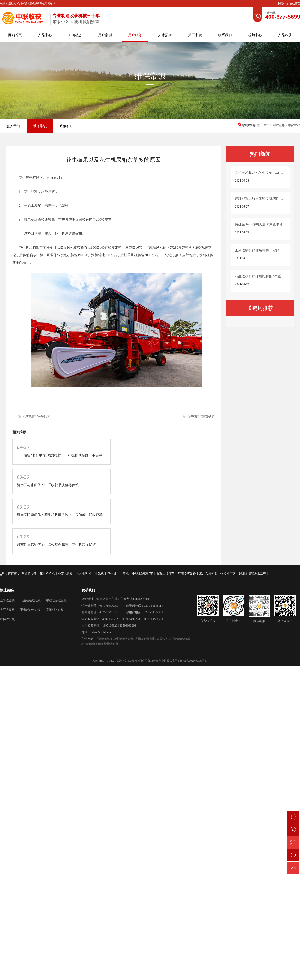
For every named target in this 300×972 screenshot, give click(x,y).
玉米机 (99, 573)
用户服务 (135, 35)
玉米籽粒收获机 (30, 609)
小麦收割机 (65, 573)
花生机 (111, 573)
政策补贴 (66, 126)
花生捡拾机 (47, 573)
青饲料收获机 (55, 609)
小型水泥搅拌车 (142, 573)
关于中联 (195, 35)
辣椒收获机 (7, 619)
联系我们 (225, 35)
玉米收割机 (84, 573)
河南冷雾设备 (187, 573)
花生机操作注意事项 (200, 416)
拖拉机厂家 (228, 573)
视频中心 (255, 35)
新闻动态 (75, 35)
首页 (267, 125)
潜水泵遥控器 (208, 573)
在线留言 (295, 3)
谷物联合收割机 (56, 600)
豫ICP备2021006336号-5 (193, 660)
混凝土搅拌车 (165, 573)
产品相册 (285, 35)
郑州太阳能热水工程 (252, 573)
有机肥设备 (28, 573)
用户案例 (105, 35)
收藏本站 (283, 3)
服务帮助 (13, 126)
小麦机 (124, 573)
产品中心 (45, 35)
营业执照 (164, 660)
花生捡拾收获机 (30, 600)
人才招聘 (165, 35)
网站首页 (15, 35)
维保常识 (40, 126)
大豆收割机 (7, 609)
